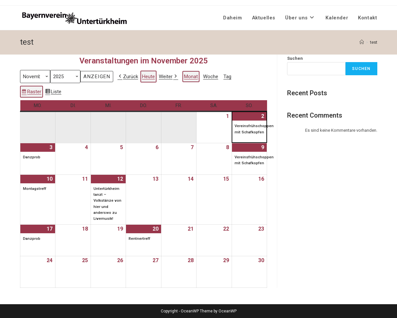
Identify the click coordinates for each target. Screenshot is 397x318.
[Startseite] (362, 42)
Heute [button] (148, 76)
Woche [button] (210, 76)
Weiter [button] (168, 76)
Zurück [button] (127, 76)
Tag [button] (227, 76)
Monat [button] (191, 76)
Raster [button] (31, 92)
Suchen (295, 58)
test (373, 42)
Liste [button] (53, 92)
